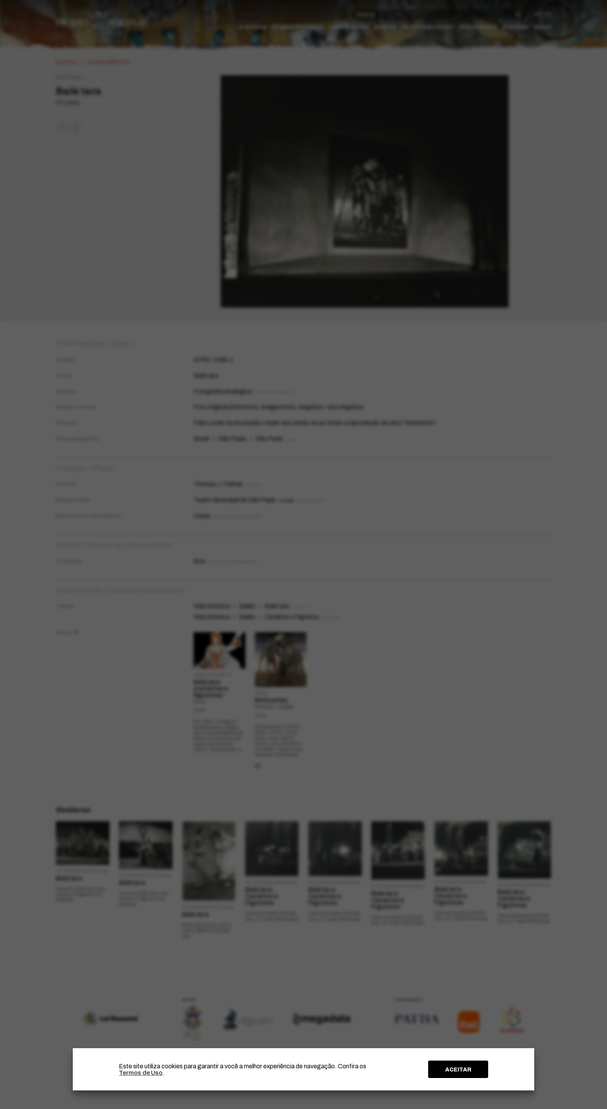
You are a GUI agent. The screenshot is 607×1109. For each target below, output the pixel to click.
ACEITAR (458, 1069)
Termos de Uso (141, 1072)
